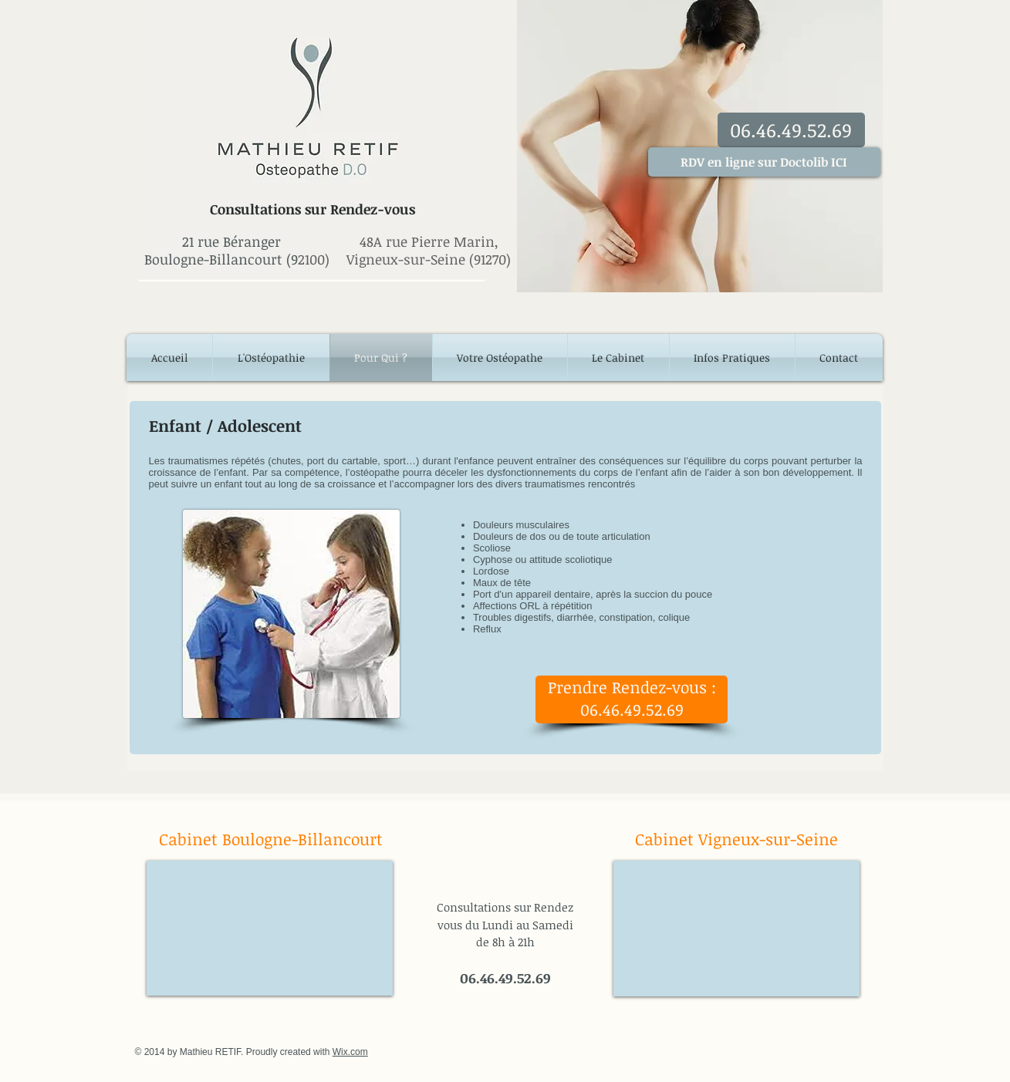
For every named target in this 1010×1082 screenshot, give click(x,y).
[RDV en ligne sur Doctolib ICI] (764, 162)
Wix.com (350, 1052)
